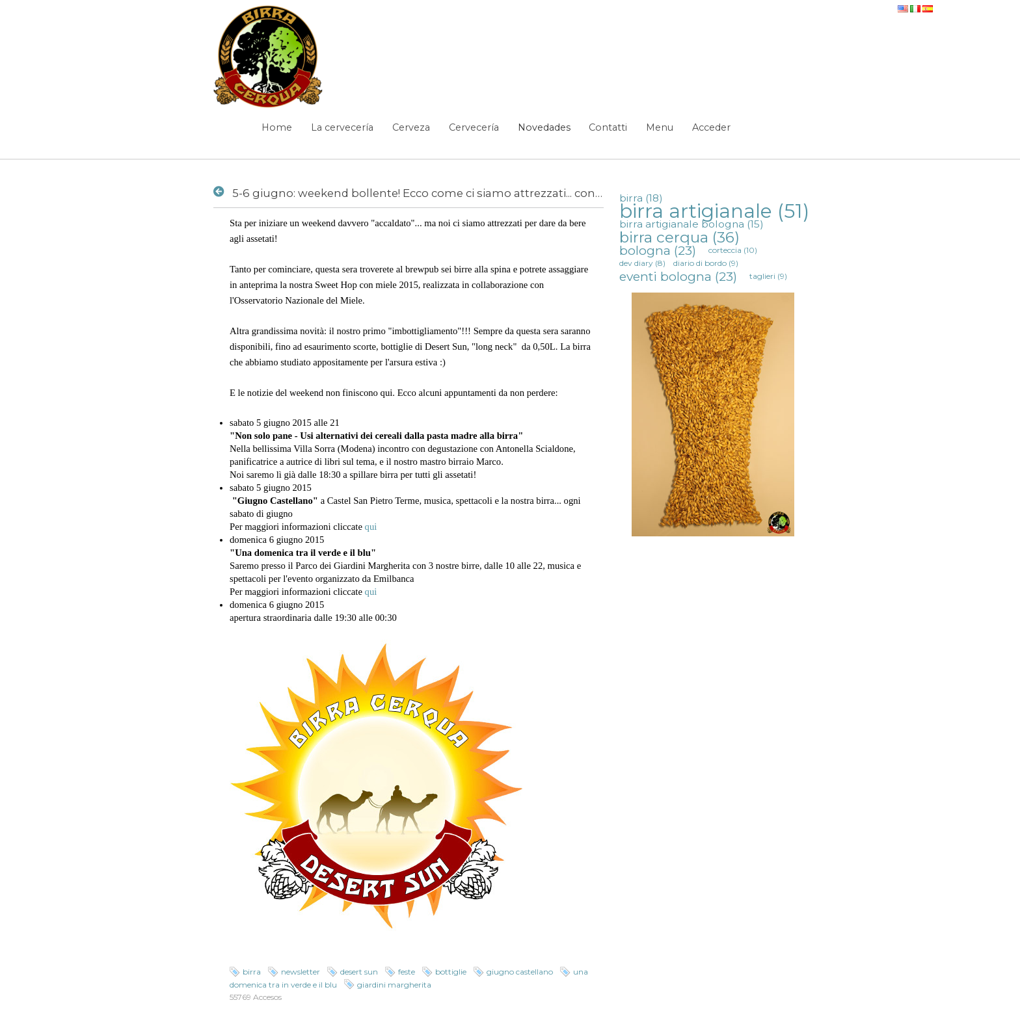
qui (371, 526)
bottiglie (450, 971)
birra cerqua (679, 237)
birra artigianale (714, 211)
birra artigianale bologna (691, 224)
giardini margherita (394, 984)
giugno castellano (520, 971)
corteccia (732, 250)
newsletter (300, 971)
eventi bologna (678, 276)
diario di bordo (705, 263)
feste (406, 971)
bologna (657, 250)
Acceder (711, 127)
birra (252, 971)
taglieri (768, 276)
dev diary (642, 263)
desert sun (359, 971)
